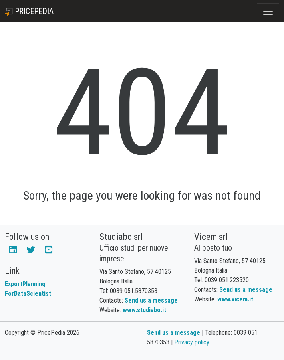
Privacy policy (191, 342)
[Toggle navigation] (268, 11)
